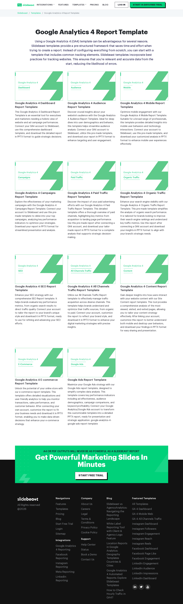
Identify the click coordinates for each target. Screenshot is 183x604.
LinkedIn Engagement (145, 563)
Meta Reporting (65, 572)
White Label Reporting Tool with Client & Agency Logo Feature (116, 531)
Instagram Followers (144, 529)
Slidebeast (22, 13)
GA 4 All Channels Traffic (147, 519)
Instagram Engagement (146, 534)
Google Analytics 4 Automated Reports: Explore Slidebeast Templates (117, 578)
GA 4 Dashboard (142, 509)
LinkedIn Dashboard (144, 578)
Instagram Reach (142, 539)
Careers (85, 509)
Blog (105, 5)
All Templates (140, 504)
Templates (36, 13)
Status (85, 549)
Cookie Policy (89, 532)
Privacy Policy (89, 527)
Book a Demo (89, 554)
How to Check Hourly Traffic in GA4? (116, 594)
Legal (84, 514)
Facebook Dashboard (145, 548)
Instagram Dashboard (145, 524)
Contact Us (87, 559)
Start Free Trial (64, 524)
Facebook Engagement (146, 558)
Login (59, 529)
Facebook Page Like (144, 553)
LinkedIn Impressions (145, 573)
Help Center (88, 544)
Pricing (94, 5)
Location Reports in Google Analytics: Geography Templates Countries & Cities (117, 554)
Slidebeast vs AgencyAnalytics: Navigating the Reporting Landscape (117, 511)
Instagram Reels (141, 543)
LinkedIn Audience (143, 568)
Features (63, 5)
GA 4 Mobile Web (142, 514)
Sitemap (61, 534)
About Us (86, 504)
